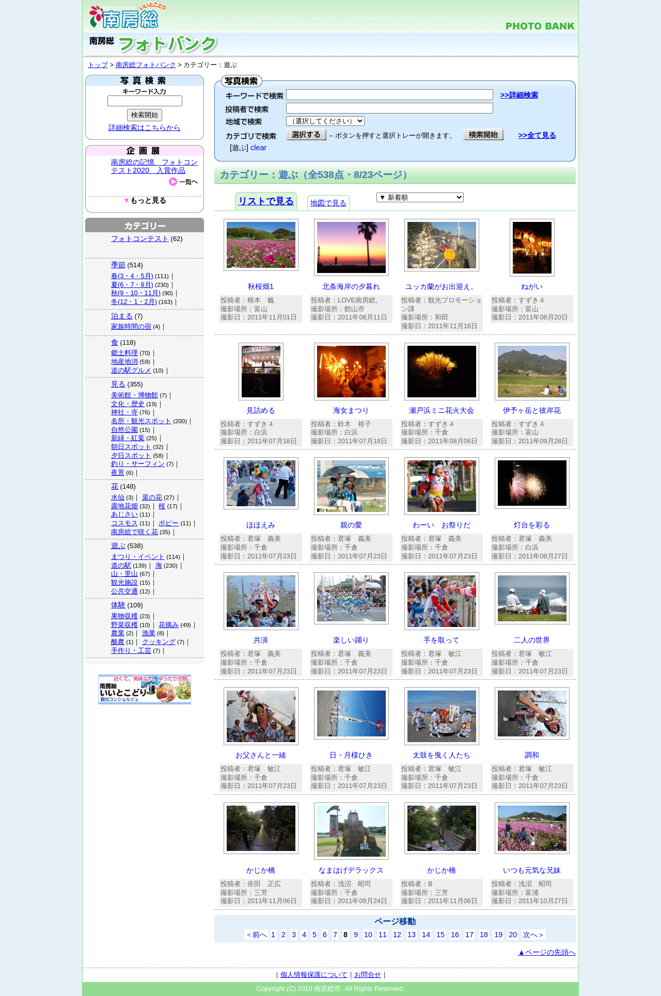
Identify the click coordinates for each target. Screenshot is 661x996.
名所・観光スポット (141, 421)
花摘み (169, 625)
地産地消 (124, 361)
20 (513, 934)
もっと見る (144, 200)
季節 (118, 265)
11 (383, 934)
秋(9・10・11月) (136, 293)
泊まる (122, 316)
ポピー (169, 523)
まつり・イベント (138, 556)
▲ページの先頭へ (547, 952)
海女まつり (351, 410)
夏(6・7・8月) (132, 284)
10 (368, 934)
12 (397, 934)
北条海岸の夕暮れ (351, 286)
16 (455, 934)
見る (118, 384)
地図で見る (328, 203)
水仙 (117, 497)
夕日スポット (131, 455)
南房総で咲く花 (134, 532)
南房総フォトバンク (146, 65)
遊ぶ (118, 545)
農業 (117, 633)
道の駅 (121, 565)
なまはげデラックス (351, 870)
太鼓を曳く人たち (441, 755)
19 (498, 934)
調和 (532, 755)
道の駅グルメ (131, 370)
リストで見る (266, 201)
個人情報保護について (314, 974)
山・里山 (124, 573)
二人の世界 (532, 640)
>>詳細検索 (519, 95)
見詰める (260, 410)
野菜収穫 (124, 625)
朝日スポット (131, 447)
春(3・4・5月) (132, 276)
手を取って (441, 640)
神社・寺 (124, 412)
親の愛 (351, 525)
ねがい (532, 286)
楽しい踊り (351, 640)
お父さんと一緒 (260, 755)
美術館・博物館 (134, 395)
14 (426, 934)
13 (411, 934)
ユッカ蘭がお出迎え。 (441, 286)
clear (258, 147)
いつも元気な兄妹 (532, 870)
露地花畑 (124, 506)
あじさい (124, 514)
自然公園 (124, 429)
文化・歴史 (128, 404)
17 (469, 934)
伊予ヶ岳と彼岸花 (532, 410)
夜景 (117, 472)
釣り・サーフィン (138, 464)
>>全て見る (537, 135)
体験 (118, 605)
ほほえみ (260, 525)
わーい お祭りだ (441, 525)
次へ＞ (534, 934)
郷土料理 (124, 353)
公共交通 (124, 591)
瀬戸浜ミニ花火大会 (441, 410)
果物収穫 (124, 616)
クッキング (159, 642)
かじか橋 (260, 870)
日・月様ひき (351, 755)
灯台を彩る (532, 525)
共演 (261, 640)
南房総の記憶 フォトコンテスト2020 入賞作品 (154, 166)
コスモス (124, 523)
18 (484, 934)
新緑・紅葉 (128, 438)
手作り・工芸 (131, 650)
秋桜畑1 (261, 286)
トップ (98, 65)
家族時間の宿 (131, 326)
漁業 (148, 633)
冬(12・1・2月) (134, 302)
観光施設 (124, 582)
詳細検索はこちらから (144, 127)
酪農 (117, 642)
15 (440, 934)
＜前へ (256, 934)
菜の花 (152, 497)
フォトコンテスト (140, 238)
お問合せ (367, 974)
